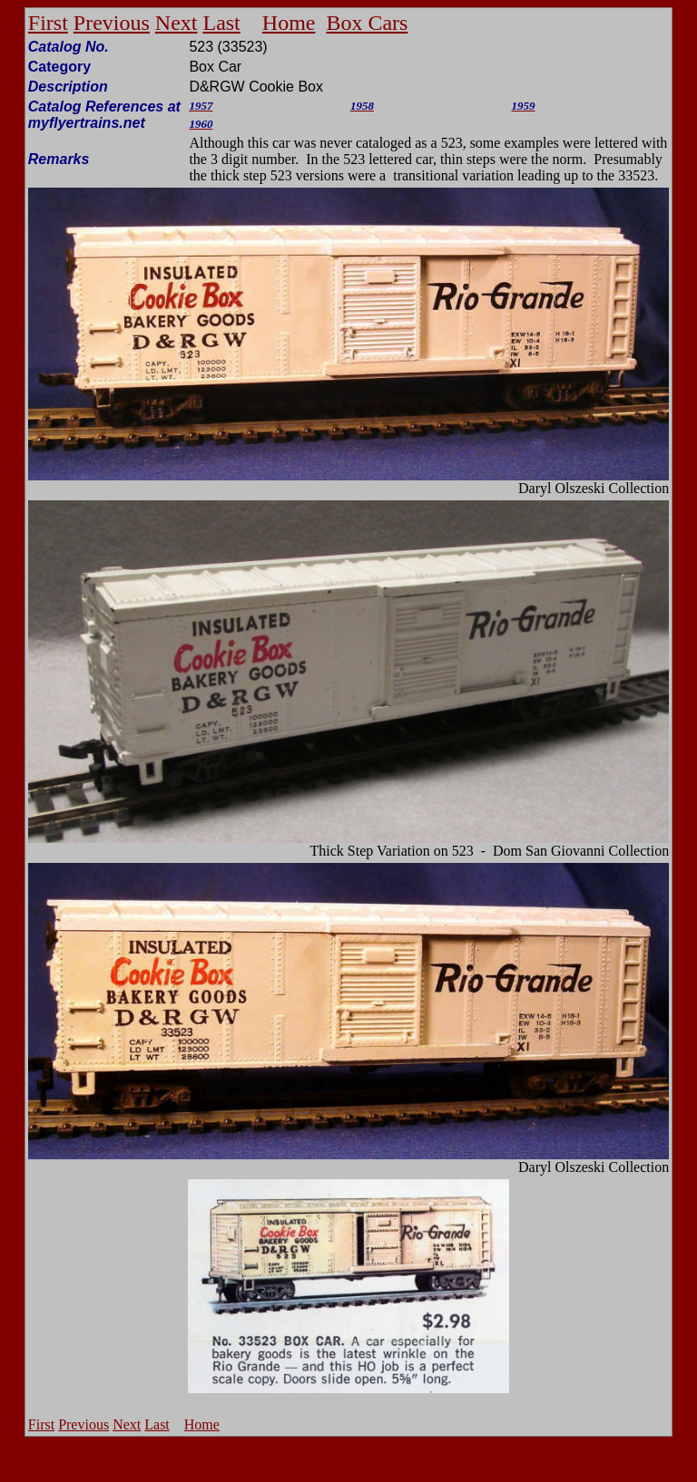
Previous (112, 22)
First (48, 22)
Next (176, 22)
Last (221, 22)
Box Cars (366, 22)
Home (289, 22)
